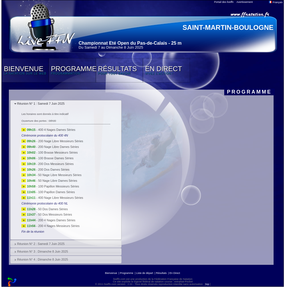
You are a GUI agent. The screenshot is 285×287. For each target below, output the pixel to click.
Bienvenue (111, 273)
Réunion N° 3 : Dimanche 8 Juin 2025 (42, 251)
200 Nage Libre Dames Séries (58, 146)
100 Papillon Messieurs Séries (58, 186)
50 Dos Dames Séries (53, 209)
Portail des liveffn (224, 2)
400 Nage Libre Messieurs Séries (60, 197)
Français (275, 2)
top (207, 284)
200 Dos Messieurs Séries (56, 164)
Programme (126, 273)
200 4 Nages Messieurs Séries (59, 226)
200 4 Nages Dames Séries (56, 220)
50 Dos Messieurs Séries (55, 214)
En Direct (174, 273)
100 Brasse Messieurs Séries (58, 152)
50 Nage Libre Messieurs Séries (60, 175)
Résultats (161, 273)
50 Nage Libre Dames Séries (57, 180)
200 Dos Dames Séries (54, 169)
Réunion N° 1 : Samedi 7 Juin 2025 (41, 103)
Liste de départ (144, 273)
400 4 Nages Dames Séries (56, 129)
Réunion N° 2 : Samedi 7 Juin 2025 (41, 243)
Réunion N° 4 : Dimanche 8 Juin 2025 (42, 259)
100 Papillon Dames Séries (56, 192)
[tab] (66, 104)
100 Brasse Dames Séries (56, 158)
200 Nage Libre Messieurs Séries (60, 141)
